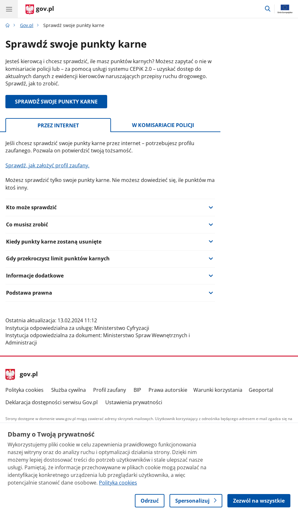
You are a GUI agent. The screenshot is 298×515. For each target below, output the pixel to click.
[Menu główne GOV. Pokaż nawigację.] (9, 9)
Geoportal (261, 389)
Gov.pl (26, 25)
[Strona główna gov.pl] (39, 9)
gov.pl (21, 374)
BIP (137, 389)
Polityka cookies (24, 389)
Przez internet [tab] (58, 125)
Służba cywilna (68, 389)
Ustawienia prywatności (133, 402)
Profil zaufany (109, 389)
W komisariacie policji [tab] (163, 125)
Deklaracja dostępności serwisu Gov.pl (51, 402)
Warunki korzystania (217, 389)
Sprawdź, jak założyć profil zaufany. (47, 165)
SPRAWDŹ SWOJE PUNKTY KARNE (56, 101)
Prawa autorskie (168, 389)
